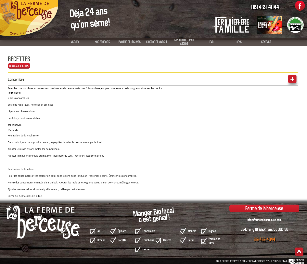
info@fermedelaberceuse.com (264, 220)
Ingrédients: (14, 92)
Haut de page (299, 252)
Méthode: (13, 130)
